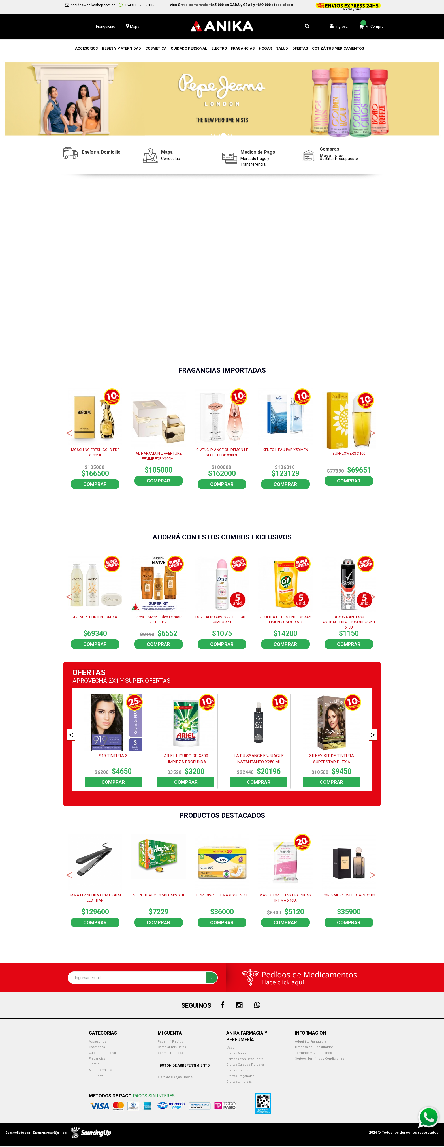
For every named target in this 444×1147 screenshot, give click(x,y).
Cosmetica (97, 1047)
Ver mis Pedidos (170, 1053)
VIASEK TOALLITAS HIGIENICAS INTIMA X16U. (285, 898)
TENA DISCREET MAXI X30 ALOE (222, 895)
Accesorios (97, 1041)
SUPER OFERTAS (147, 680)
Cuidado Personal (102, 1053)
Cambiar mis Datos (172, 1047)
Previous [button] (69, 432)
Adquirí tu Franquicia (310, 1041)
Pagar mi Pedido (170, 1041)
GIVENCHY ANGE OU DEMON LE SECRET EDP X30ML (222, 452)
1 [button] (213, 136)
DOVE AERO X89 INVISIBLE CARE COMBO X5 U (222, 619)
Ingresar (339, 26)
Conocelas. (171, 158)
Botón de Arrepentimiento (185, 1065)
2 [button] (222, 136)
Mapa (230, 1048)
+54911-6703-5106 (136, 5)
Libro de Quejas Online (175, 1077)
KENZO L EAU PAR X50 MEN (285, 450)
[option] (222, 99)
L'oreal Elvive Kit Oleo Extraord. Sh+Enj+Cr (158, 619)
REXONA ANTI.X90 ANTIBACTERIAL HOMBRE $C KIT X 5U (348, 622)
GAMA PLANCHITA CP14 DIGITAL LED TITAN (95, 898)
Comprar (95, 484)
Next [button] (372, 432)
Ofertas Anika (236, 1053)
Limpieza (96, 1075)
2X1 (113, 680)
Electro (94, 1064)
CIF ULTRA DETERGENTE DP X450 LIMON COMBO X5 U (285, 619)
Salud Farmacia (100, 1070)
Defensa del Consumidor (314, 1047)
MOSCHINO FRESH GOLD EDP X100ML (95, 452)
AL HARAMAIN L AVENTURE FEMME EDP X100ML (159, 456)
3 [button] (230, 136)
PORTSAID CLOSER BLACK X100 (349, 895)
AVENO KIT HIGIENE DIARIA (95, 617)
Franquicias (105, 26)
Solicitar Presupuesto (339, 158)
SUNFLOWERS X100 (348, 453)
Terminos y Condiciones (313, 1053)
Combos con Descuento (244, 1059)
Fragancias (97, 1058)
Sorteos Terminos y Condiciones (319, 1058)
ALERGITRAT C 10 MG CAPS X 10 (158, 895)
